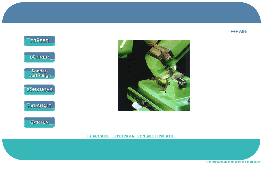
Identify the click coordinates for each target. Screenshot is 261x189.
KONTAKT (145, 136)
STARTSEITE (98, 136)
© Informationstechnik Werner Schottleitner (233, 161)
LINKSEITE (166, 136)
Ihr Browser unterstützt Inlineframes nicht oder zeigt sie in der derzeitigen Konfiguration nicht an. (154, 81)
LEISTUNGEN (124, 136)
